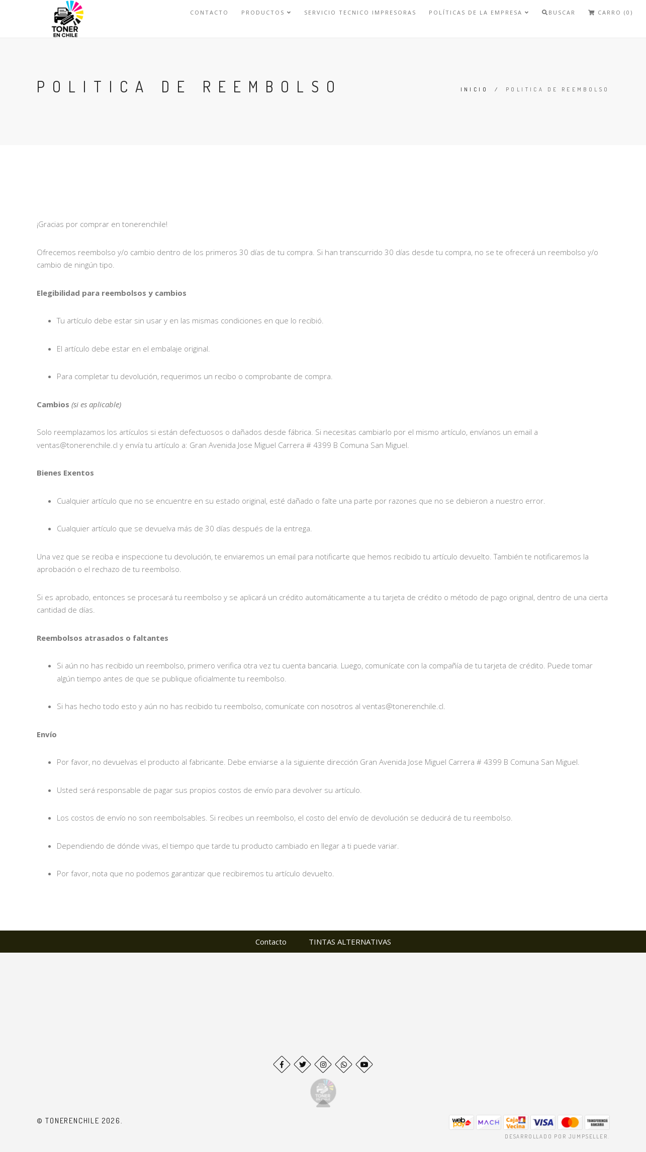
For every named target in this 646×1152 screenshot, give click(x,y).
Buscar (559, 12)
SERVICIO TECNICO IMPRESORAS (360, 12)
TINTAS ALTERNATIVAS (350, 942)
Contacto (209, 12)
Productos (266, 12)
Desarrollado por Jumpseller (556, 1136)
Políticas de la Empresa (479, 12)
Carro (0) (610, 12)
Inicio (474, 89)
